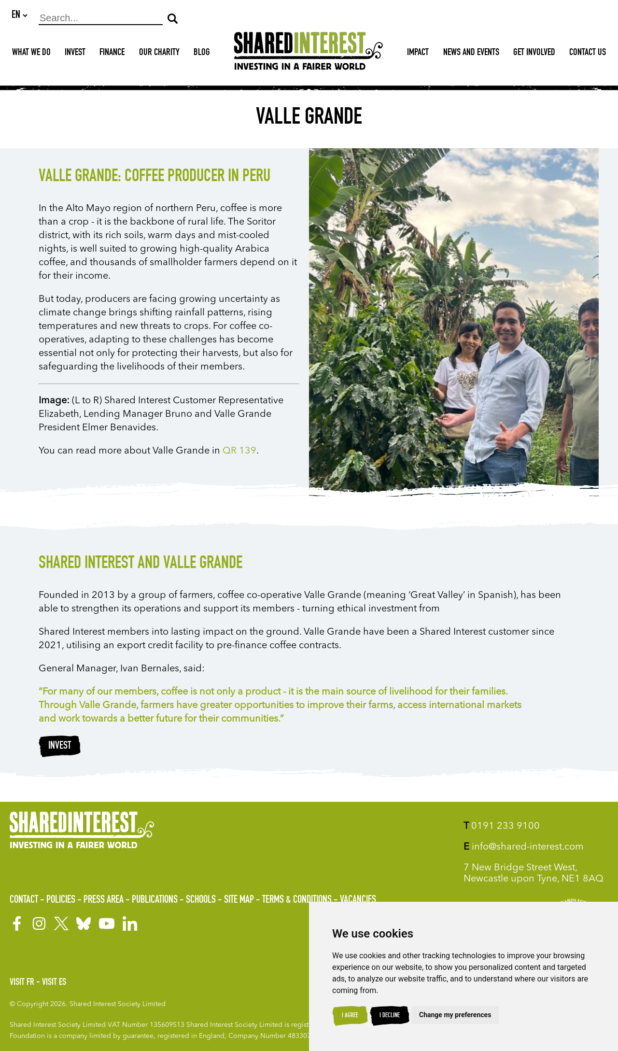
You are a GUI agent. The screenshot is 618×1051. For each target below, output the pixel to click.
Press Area (104, 900)
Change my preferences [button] (455, 1015)
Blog (202, 53)
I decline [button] (389, 1015)
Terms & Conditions (297, 900)
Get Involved (534, 53)
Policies (60, 900)
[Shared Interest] (308, 53)
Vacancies (358, 900)
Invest (75, 53)
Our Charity (159, 53)
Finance (112, 53)
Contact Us (587, 53)
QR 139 (239, 451)
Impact (418, 53)
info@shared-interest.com (524, 847)
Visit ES (54, 983)
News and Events (471, 53)
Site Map (239, 900)
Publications (155, 900)
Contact (24, 900)
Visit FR (22, 983)
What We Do (31, 53)
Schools (201, 900)
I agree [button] (350, 1015)
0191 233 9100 (502, 826)
